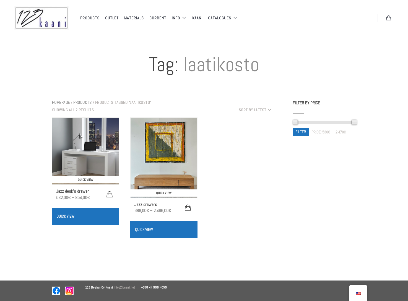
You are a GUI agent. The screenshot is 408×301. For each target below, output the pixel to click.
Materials (134, 18)
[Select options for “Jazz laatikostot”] (188, 208)
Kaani (197, 18)
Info (176, 18)
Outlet (112, 18)
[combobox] (257, 110)
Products (90, 18)
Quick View (65, 216)
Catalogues (220, 18)
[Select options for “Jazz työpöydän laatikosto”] (109, 194)
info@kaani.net (127, 287)
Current (157, 18)
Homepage (61, 102)
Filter (300, 131)
